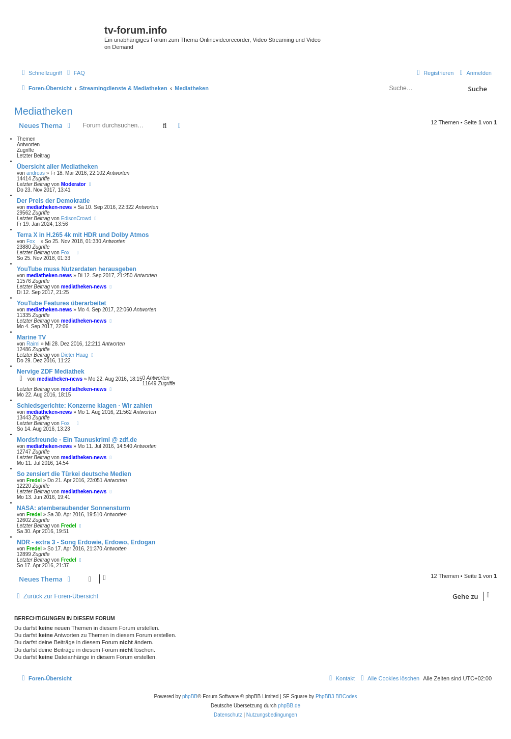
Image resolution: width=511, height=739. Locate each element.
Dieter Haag (74, 355)
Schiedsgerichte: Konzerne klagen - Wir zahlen (85, 405)
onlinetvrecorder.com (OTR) (439, 38)
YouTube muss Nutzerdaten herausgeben (76, 269)
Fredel (34, 480)
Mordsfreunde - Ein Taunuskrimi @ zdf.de (77, 439)
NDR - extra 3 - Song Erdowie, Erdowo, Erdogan (86, 542)
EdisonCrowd (76, 218)
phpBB (189, 696)
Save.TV (415, 24)
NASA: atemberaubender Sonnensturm (73, 508)
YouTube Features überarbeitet (61, 303)
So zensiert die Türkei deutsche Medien (74, 474)
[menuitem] (75, 73)
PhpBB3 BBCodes (336, 696)
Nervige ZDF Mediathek (50, 371)
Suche (477, 88)
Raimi (33, 344)
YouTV (413, 52)
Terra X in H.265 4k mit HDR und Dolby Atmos (83, 235)
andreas (35, 173)
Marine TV (31, 337)
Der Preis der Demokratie (53, 200)
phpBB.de (289, 705)
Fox (32, 241)
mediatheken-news (49, 207)
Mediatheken (43, 111)
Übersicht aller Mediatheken (57, 166)
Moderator (73, 184)
